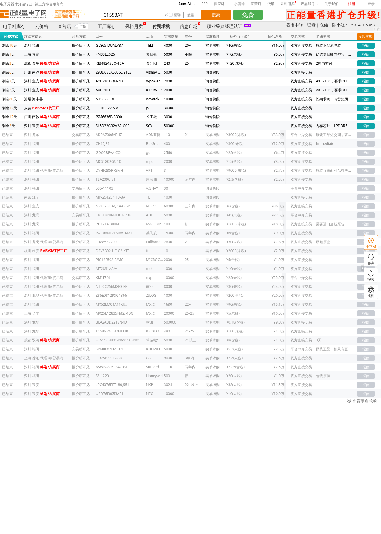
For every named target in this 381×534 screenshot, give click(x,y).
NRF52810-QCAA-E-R (113, 206)
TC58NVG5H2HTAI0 (112, 331)
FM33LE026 (105, 54)
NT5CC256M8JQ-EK (111, 286)
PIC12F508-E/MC (109, 259)
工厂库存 (106, 26)
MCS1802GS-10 (108, 161)
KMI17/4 (103, 277)
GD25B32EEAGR (109, 357)
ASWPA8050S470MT (112, 366)
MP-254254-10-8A (110, 197)
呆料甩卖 (287, 3)
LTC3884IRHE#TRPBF (113, 215)
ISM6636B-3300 (109, 116)
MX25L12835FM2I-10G (114, 313)
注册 (351, 3)
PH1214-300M (107, 224)
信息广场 (189, 26)
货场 (270, 3)
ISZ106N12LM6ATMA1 (114, 232)
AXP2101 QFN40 (109, 81)
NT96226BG (105, 99)
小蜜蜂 (239, 3)
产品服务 (309, 3)
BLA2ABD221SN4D (111, 322)
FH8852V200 (106, 241)
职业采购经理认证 (225, 26)
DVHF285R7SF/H (109, 170)
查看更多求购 (362, 401)
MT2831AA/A (106, 268)
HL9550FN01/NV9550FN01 (118, 340)
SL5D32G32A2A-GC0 (112, 125)
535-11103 (104, 188)
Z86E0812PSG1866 (111, 295)
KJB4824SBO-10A (110, 63)
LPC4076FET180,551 (112, 384)
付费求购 (161, 26)
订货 (82, 26)
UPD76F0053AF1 (109, 393)
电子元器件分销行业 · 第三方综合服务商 (31, 4)
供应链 (221, 3)
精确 (177, 14)
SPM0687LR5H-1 (109, 349)
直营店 (256, 3)
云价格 (41, 26)
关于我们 (331, 3)
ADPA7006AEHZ (109, 134)
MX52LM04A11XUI (111, 304)
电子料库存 (14, 26)
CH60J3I (102, 143)
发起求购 (365, 36)
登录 (371, 3)
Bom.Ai (184, 3)
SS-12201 (103, 375)
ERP (205, 3)
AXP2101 (103, 90)
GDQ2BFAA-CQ (108, 152)
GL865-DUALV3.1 (110, 45)
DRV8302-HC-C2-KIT (112, 250)
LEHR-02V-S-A (107, 107)
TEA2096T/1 (105, 179)
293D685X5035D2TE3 (113, 72)
